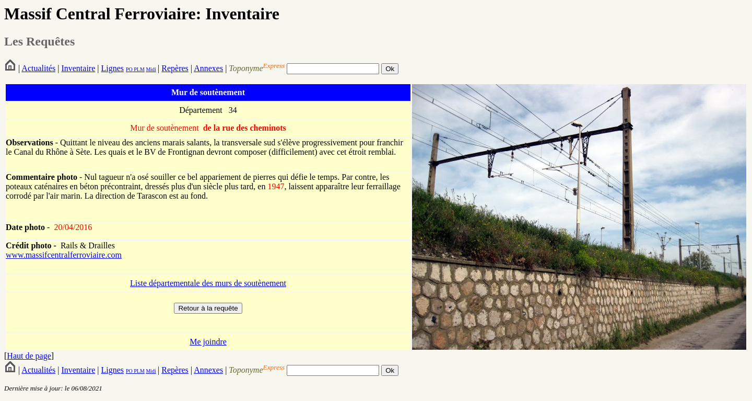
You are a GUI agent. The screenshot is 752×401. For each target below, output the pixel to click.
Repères (175, 68)
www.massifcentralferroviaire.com (64, 254)
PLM (139, 69)
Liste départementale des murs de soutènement (208, 283)
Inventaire (78, 68)
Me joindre (208, 341)
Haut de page (29, 355)
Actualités (38, 68)
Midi (151, 69)
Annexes (208, 68)
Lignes (112, 68)
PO (129, 69)
